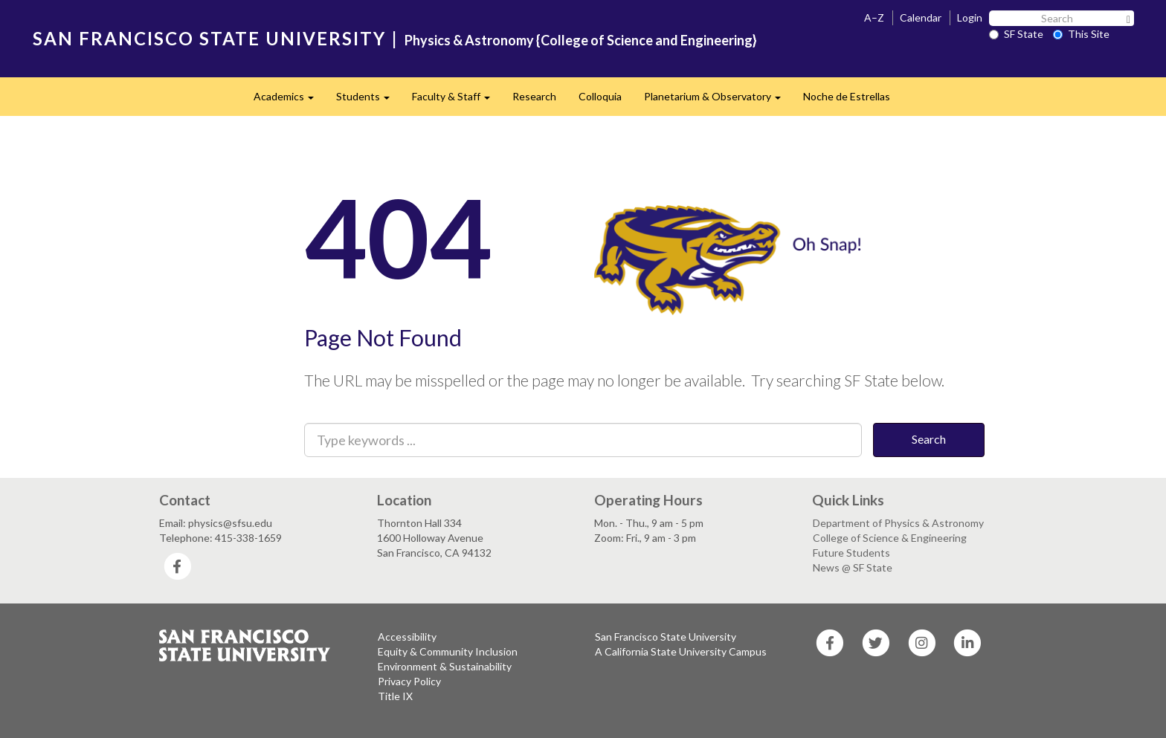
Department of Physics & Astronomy (898, 523)
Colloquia (600, 96)
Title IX (395, 696)
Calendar (920, 17)
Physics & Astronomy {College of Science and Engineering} (581, 40)
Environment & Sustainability (445, 666)
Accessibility (407, 636)
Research (534, 96)
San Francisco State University (665, 636)
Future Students (851, 552)
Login (969, 17)
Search (929, 439)
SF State (1016, 33)
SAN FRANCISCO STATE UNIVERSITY (209, 38)
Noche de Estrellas (846, 96)
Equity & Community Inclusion (448, 651)
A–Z (874, 17)
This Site (1081, 33)
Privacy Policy (409, 681)
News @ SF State (852, 567)
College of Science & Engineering (890, 537)
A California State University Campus (681, 651)
